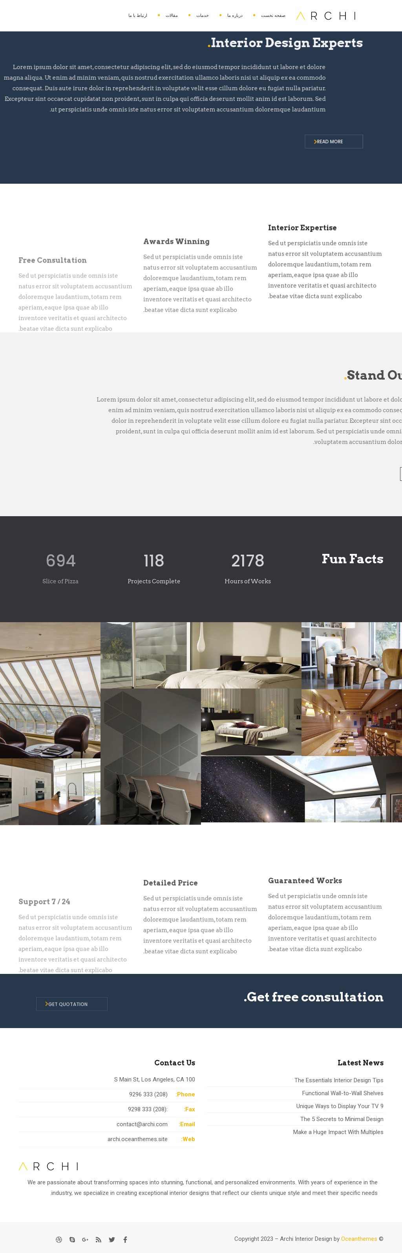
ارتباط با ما (137, 15)
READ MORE (166, 141)
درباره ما (235, 15)
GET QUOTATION (66, 1013)
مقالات (172, 15)
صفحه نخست (273, 15)
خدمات (202, 15)
